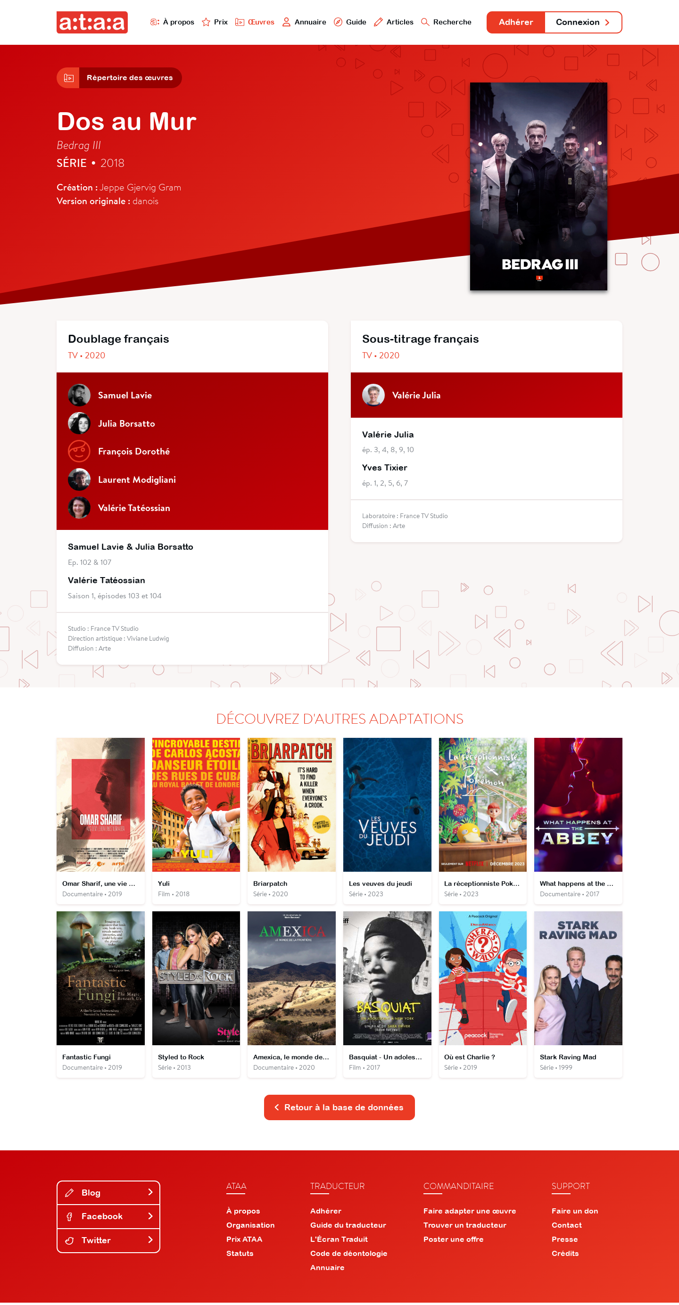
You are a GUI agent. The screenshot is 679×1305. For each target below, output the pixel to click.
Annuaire (303, 21)
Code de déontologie (349, 1255)
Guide (348, 21)
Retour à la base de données (338, 1110)
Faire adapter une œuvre (469, 1213)
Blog (109, 1195)
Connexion (583, 22)
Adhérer (515, 22)
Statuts (240, 1255)
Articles (392, 21)
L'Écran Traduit (339, 1241)
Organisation (250, 1227)
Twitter (109, 1242)
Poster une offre (453, 1241)
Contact (567, 1227)
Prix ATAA (244, 1241)
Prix (213, 21)
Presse (565, 1241)
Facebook (109, 1218)
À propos (170, 21)
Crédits (565, 1255)
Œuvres (253, 21)
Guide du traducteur (348, 1227)
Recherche (445, 21)
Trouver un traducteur (464, 1227)
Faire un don (575, 1213)
